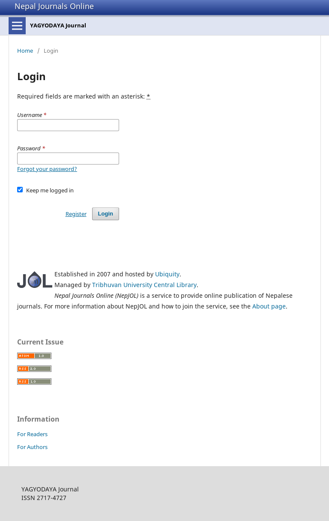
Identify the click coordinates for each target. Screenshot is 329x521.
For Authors (32, 447)
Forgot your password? (47, 169)
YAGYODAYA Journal (58, 25)
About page (269, 306)
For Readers (32, 434)
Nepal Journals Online (54, 6)
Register (76, 214)
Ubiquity (167, 274)
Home (25, 50)
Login (105, 213)
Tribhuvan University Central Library (144, 285)
